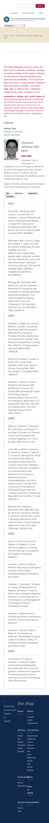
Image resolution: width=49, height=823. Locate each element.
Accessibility (30, 802)
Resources (20, 802)
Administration (32, 723)
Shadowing (31, 758)
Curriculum (30, 730)
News (30, 777)
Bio (8, 193)
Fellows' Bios (20, 36)
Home (6, 36)
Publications (20, 193)
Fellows (12, 36)
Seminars (30, 745)
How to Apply (30, 789)
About (30, 711)
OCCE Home (28, 13)
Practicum (10, 196)
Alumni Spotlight (12, 134)
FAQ (41, 13)
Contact (14, 13)
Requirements (32, 736)
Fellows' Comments (13, 131)
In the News (33, 193)
